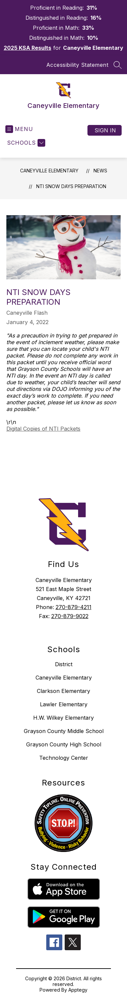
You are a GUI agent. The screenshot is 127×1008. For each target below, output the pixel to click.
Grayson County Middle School (64, 731)
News (100, 170)
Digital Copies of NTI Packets (43, 428)
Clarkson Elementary (63, 691)
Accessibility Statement (77, 64)
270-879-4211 (73, 607)
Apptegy (77, 990)
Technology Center (63, 757)
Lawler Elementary (63, 704)
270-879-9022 (69, 616)
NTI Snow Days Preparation (71, 186)
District (63, 664)
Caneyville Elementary (49, 170)
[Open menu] (19, 129)
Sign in (105, 130)
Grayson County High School (63, 744)
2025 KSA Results (27, 47)
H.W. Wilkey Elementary (63, 717)
